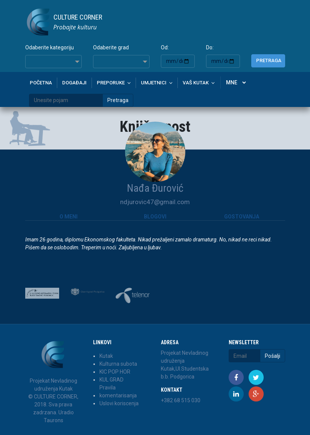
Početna (41, 82)
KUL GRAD (111, 380)
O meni (69, 217)
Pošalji (272, 356)
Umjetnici (153, 82)
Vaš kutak (196, 82)
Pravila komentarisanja (118, 391)
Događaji (74, 82)
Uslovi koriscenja (119, 403)
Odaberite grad (111, 47)
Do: (210, 47)
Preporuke (111, 82)
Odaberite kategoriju (49, 47)
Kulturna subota (118, 364)
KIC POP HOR (114, 372)
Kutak (106, 356)
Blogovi (155, 217)
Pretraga (268, 60)
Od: (165, 47)
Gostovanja (241, 217)
